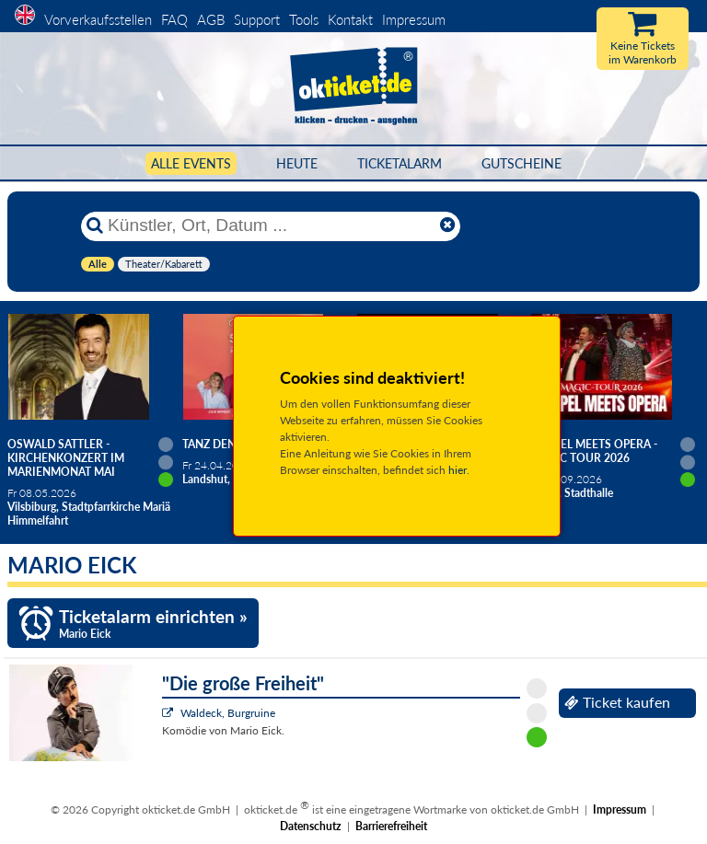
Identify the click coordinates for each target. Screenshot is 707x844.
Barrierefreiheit (391, 826)
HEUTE (297, 163)
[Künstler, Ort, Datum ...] (270, 225)
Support (257, 19)
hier (457, 470)
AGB (211, 19)
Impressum (414, 19)
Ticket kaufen (617, 702)
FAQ (174, 19)
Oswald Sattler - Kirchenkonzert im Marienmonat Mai (65, 458)
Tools (304, 19)
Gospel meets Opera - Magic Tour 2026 (593, 451)
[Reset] (447, 225)
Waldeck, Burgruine (227, 713)
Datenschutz (311, 826)
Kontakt (350, 19)
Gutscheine (521, 163)
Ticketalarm (399, 163)
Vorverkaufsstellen (98, 19)
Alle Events (191, 163)
